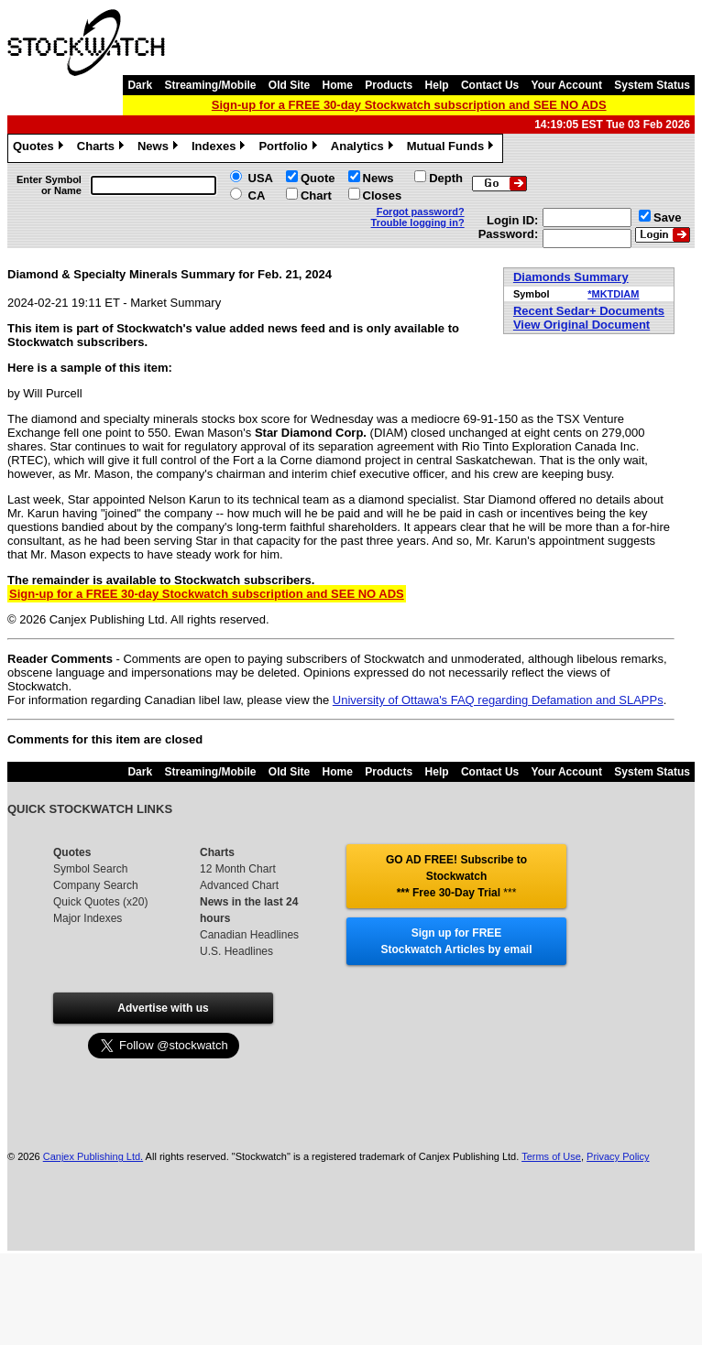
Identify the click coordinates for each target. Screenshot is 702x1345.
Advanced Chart (239, 885)
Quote (318, 178)
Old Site (289, 85)
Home (338, 85)
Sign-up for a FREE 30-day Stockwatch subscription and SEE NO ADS (409, 105)
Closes (382, 195)
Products (388, 85)
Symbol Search (90, 868)
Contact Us (490, 85)
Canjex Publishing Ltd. (93, 1156)
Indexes (220, 148)
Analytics (364, 148)
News (159, 148)
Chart (316, 195)
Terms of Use (551, 1156)
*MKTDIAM (613, 293)
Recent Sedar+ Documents (588, 311)
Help (437, 85)
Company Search (95, 885)
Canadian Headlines (249, 934)
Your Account (567, 85)
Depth (446, 178)
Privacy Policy (618, 1156)
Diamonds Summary (571, 277)
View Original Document (581, 324)
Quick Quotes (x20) (100, 901)
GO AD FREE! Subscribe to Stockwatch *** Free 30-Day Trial (456, 876)
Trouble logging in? (418, 222)
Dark (139, 85)
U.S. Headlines (236, 951)
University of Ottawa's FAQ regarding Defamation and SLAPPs (498, 700)
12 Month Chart (238, 868)
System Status (652, 85)
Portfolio (289, 148)
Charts (102, 148)
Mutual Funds (453, 148)
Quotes (40, 148)
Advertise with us (162, 1008)
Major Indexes (87, 918)
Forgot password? (421, 211)
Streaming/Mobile (210, 85)
